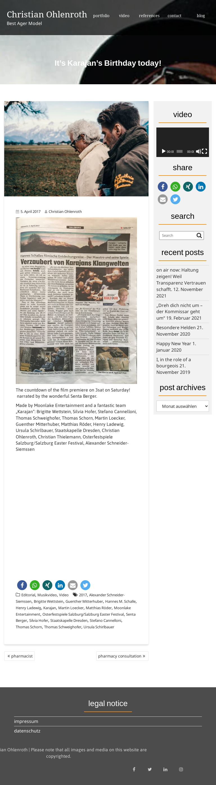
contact (174, 15)
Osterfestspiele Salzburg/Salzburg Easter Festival (83, 614)
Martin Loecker (71, 607)
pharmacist (22, 656)
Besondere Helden (176, 327)
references (149, 15)
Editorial (28, 594)
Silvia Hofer (38, 620)
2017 (83, 594)
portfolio (101, 15)
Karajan (49, 607)
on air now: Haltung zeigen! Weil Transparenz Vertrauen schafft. (181, 279)
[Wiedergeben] (163, 151)
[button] (22, 585)
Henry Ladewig (28, 607)
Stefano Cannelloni (105, 620)
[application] (182, 142)
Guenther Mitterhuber (84, 601)
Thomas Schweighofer (62, 626)
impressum (26, 721)
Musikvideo (47, 594)
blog (201, 15)
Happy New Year (173, 343)
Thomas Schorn (29, 626)
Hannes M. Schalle (120, 601)
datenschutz (27, 731)
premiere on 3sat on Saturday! (99, 389)
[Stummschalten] (198, 151)
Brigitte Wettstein (48, 601)
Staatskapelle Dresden (68, 620)
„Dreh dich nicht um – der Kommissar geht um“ (179, 311)
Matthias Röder (99, 607)
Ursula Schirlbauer (99, 626)
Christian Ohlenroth (47, 14)
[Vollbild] (204, 151)
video (124, 15)
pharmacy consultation (119, 656)
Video (64, 594)
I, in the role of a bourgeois (173, 362)
